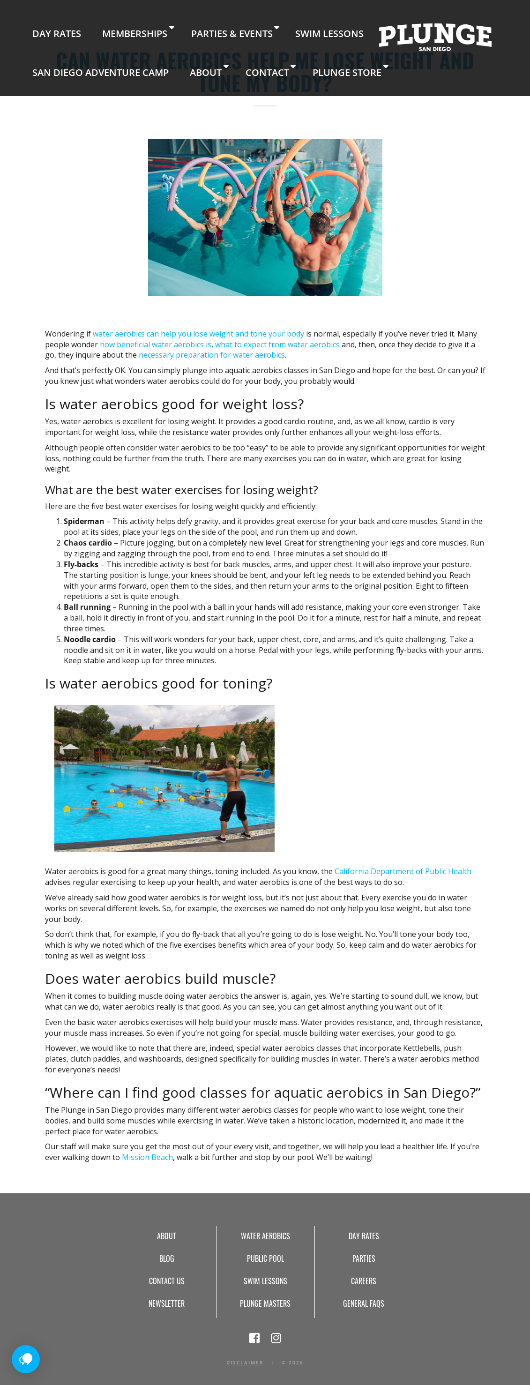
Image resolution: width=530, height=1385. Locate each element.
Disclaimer (245, 1362)
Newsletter (167, 1303)
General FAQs (363, 1303)
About (41, 58)
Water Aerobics (265, 1236)
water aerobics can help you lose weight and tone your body (198, 334)
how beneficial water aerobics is (155, 344)
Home (332, 31)
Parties (363, 1258)
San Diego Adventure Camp (446, 27)
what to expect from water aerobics (277, 344)
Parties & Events (171, 27)
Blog (166, 1258)
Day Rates (43, 27)
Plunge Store (150, 58)
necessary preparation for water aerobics (212, 355)
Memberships (96, 27)
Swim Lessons (241, 27)
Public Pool (265, 1258)
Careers (363, 1281)
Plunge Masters (265, 1303)
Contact (89, 58)
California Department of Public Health (403, 871)
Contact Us (167, 1281)
